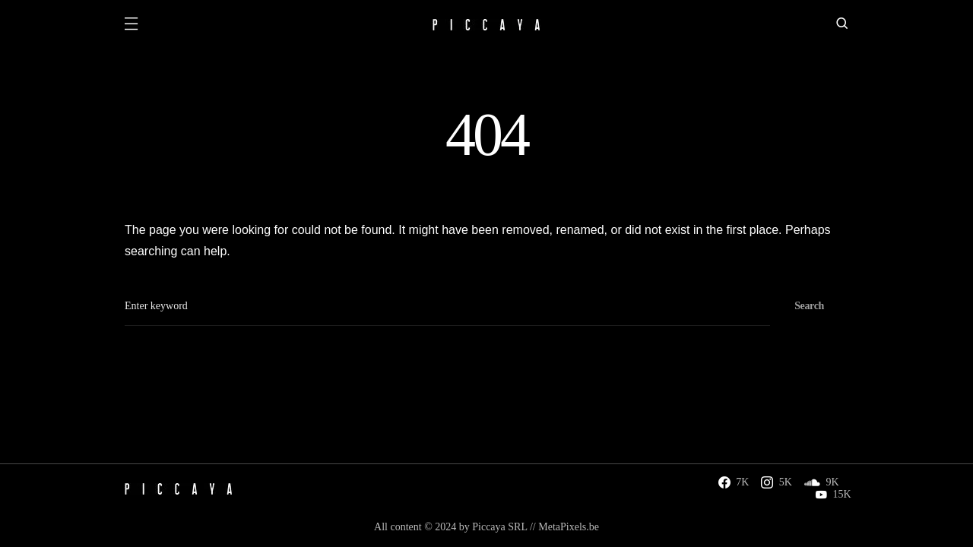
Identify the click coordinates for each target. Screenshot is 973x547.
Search (809, 305)
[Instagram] (776, 482)
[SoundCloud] (821, 482)
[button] (131, 25)
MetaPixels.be (568, 527)
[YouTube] (833, 495)
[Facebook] (734, 482)
